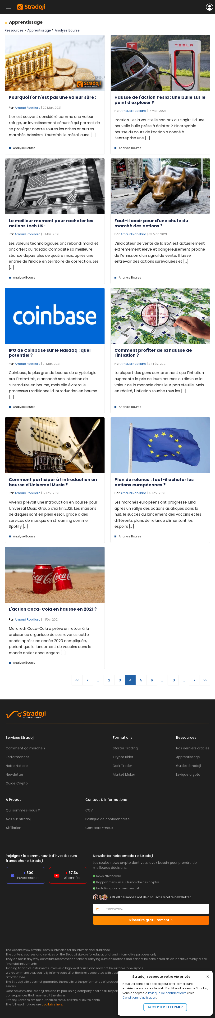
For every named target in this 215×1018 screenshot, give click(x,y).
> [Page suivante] (194, 680)
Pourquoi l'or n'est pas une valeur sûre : (52, 97)
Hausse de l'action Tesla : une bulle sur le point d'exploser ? (160, 99)
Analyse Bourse (67, 30)
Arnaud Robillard (28, 107)
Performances (17, 757)
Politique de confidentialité (167, 993)
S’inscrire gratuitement (151, 920)
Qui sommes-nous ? (23, 810)
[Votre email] (156, 909)
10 (173, 680)
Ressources (14, 30)
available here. (52, 1004)
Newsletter (14, 774)
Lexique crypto (188, 774)
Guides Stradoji (188, 765)
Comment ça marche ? (26, 748)
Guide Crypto (17, 783)
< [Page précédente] (88, 680)
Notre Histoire (17, 765)
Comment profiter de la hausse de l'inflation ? (153, 352)
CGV (89, 810)
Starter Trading (125, 748)
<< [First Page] (77, 680)
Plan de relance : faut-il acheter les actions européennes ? (154, 482)
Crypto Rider (123, 757)
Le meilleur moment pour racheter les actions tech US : (51, 223)
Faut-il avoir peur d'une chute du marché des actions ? (151, 223)
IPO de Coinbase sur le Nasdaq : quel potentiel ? (50, 352)
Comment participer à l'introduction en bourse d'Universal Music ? (53, 482)
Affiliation (13, 827)
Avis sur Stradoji (18, 819)
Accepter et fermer (165, 1007)
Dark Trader (122, 765)
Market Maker (124, 774)
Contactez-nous (99, 827)
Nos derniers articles (192, 748)
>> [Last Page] (205, 680)
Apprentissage (26, 22)
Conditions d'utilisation (139, 997)
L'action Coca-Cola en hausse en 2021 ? (53, 609)
